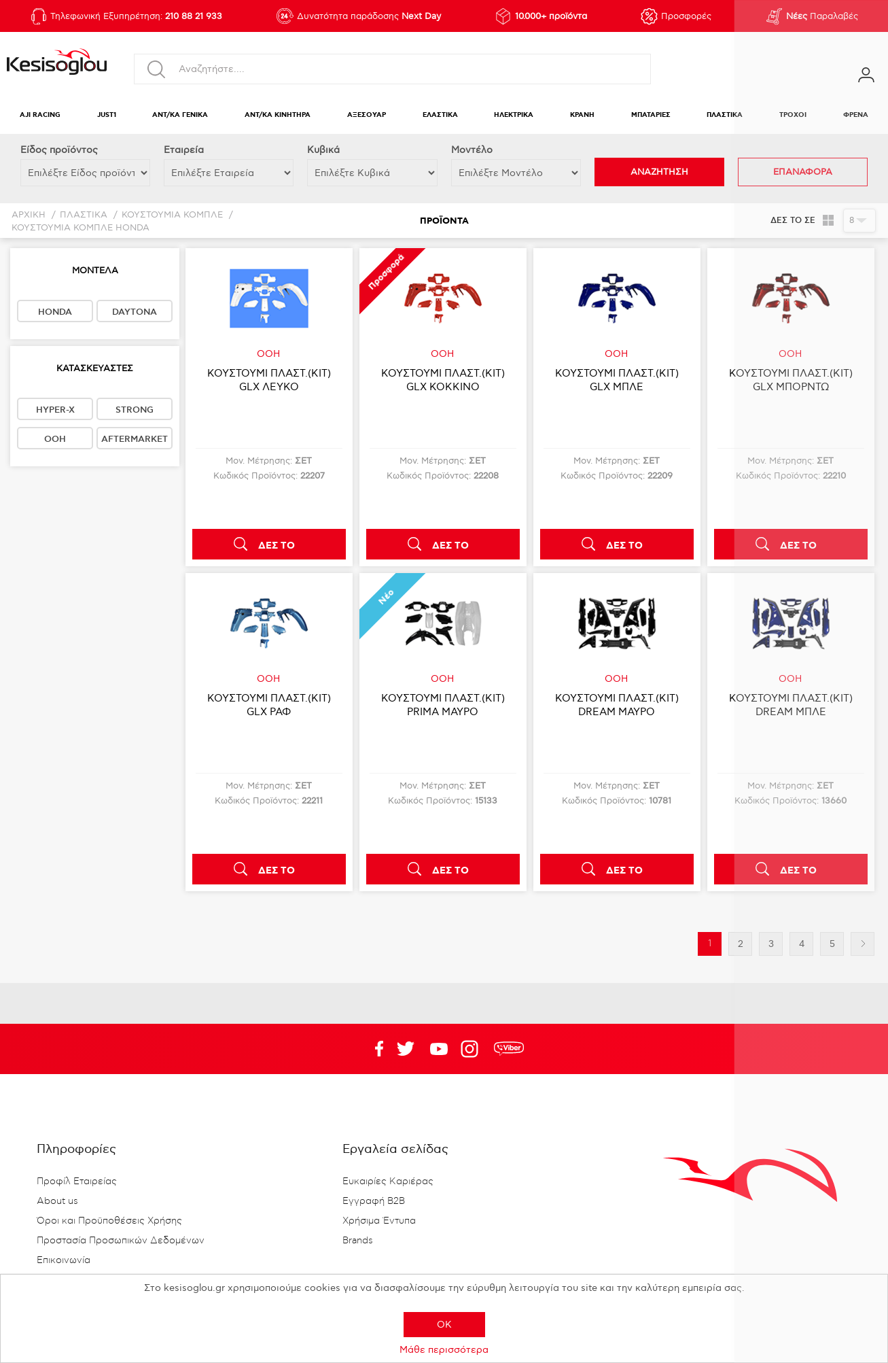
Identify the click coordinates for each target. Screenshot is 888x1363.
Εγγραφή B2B (373, 1201)
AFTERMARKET (134, 439)
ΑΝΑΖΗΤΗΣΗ (659, 172)
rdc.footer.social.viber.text (509, 1048)
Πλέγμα (828, 220)
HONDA (55, 312)
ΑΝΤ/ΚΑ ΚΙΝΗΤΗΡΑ (277, 115)
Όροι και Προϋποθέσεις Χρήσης (109, 1220)
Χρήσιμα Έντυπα (379, 1220)
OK (444, 1324)
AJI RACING (40, 115)
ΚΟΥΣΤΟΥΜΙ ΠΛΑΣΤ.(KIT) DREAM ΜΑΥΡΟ (617, 705)
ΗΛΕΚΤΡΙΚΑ (513, 115)
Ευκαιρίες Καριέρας (387, 1181)
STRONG (135, 409)
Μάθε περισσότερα (444, 1350)
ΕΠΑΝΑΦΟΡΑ (802, 172)
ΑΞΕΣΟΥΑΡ (366, 115)
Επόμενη (862, 944)
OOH (55, 439)
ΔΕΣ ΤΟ (276, 546)
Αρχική (29, 215)
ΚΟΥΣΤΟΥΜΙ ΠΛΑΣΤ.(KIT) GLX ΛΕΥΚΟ (269, 380)
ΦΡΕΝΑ (855, 115)
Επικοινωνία (63, 1260)
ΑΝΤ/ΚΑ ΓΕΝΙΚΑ (180, 115)
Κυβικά (323, 150)
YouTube (405, 1048)
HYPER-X (55, 409)
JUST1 (106, 115)
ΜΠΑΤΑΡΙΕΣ (651, 115)
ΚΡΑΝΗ (582, 115)
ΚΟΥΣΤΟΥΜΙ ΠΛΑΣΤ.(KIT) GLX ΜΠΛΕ (617, 380)
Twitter (438, 1048)
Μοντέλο (472, 150)
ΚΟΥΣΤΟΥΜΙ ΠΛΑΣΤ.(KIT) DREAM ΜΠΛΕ (791, 705)
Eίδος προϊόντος (59, 150)
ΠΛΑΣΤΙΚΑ (725, 115)
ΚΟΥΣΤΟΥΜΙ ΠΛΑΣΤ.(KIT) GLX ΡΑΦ (269, 705)
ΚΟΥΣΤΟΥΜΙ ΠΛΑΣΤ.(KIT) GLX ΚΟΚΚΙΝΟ (443, 380)
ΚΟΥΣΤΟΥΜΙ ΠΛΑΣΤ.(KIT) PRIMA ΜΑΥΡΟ (443, 705)
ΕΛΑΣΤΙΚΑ (440, 115)
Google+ (472, 1048)
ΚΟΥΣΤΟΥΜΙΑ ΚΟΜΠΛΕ (172, 215)
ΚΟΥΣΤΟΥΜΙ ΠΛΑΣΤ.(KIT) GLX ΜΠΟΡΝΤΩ (791, 380)
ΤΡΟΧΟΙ (792, 115)
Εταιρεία (184, 150)
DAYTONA (134, 312)
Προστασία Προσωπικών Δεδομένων (121, 1240)
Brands (357, 1240)
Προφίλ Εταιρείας (77, 1181)
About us (57, 1201)
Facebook (372, 1048)
